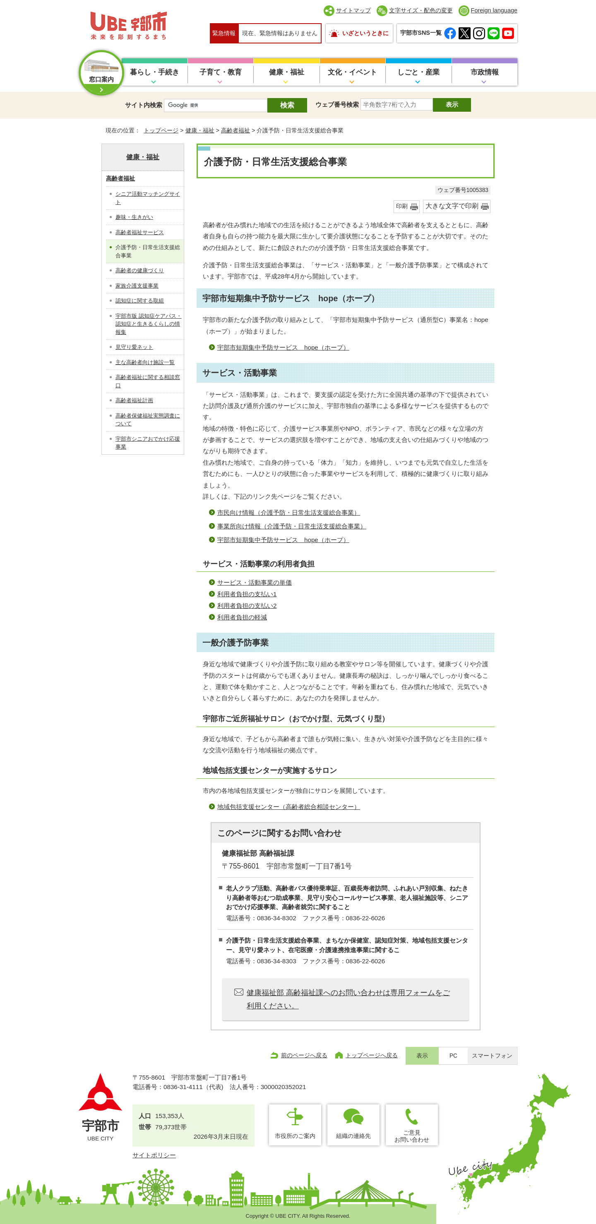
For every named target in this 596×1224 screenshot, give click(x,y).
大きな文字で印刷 (451, 205)
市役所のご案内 (295, 1136)
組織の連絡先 (353, 1136)
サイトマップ (353, 10)
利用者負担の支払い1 (246, 594)
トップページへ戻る (372, 1055)
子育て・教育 (220, 72)
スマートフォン (492, 1056)
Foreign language (494, 10)
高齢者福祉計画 (134, 400)
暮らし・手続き (154, 72)
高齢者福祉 (235, 130)
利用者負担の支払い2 (246, 605)
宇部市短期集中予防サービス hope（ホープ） (283, 347)
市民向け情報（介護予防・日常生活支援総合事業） (288, 512)
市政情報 (485, 72)
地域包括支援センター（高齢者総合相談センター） (288, 806)
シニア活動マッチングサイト (147, 198)
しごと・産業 (418, 72)
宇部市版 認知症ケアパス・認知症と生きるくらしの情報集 (148, 324)
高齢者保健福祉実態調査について (147, 420)
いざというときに (365, 33)
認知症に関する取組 (139, 301)
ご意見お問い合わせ (411, 1136)
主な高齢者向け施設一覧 (145, 362)
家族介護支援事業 (137, 286)
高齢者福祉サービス (139, 232)
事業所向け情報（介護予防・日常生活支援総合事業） (291, 526)
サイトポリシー (154, 1155)
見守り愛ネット (134, 347)
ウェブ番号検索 (337, 104)
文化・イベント (352, 72)
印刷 (402, 206)
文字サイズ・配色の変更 (421, 10)
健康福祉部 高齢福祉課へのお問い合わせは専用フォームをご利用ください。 (348, 999)
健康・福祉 (286, 72)
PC (453, 1056)
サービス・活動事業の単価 (254, 582)
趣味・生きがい (134, 217)
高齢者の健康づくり (139, 270)
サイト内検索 (143, 104)
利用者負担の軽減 (242, 617)
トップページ (161, 130)
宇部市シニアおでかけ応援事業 (147, 443)
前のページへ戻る (304, 1055)
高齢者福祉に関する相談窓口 (147, 381)
